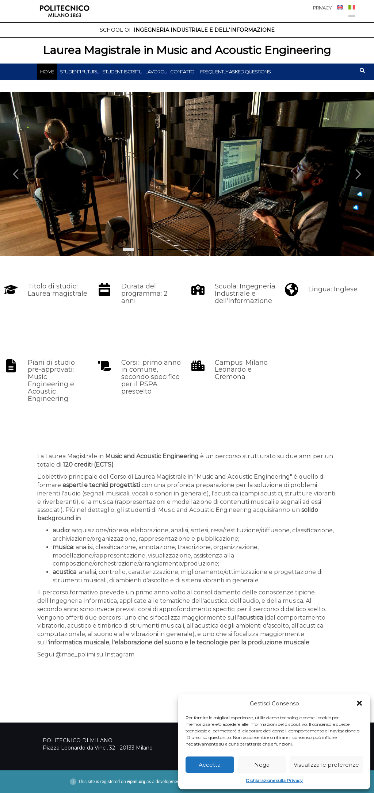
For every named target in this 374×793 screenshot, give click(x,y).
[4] (187, 249)
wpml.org (136, 781)
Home (47, 71)
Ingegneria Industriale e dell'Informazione (187, 30)
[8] (245, 249)
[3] (172, 249)
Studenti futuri (78, 71)
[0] (128, 249)
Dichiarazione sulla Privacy (274, 780)
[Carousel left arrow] (16, 174)
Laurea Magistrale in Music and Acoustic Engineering (187, 50)
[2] (157, 249)
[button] (359, 703)
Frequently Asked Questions (235, 71)
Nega (262, 764)
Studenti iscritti (121, 71)
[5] (201, 249)
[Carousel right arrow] (357, 174)
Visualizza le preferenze (326, 764)
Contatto (182, 71)
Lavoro (154, 71)
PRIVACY (322, 8)
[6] (216, 249)
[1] (143, 249)
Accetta (210, 764)
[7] (230, 249)
